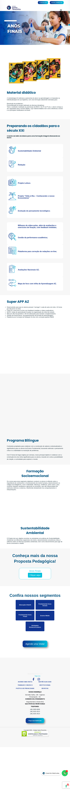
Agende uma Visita (25, 691)
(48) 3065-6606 (35, 718)
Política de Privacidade (25, 697)
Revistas (45, 697)
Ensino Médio (45, 625)
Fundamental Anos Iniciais (45, 614)
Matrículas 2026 (45, 691)
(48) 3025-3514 (35, 723)
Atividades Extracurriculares (35, 635)
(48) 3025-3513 (35, 720)
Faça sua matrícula (34, 730)
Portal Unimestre (56, 2)
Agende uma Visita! (34, 653)
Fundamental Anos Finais (25, 624)
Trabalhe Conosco (25, 694)
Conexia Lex (43, 2)
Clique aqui (35, 584)
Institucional (44, 694)
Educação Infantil (25, 614)
